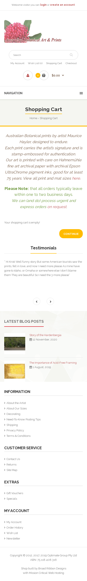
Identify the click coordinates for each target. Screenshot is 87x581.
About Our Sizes (17, 408)
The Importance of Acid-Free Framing (53, 362)
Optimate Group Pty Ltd (62, 555)
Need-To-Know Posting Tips (24, 419)
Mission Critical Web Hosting (46, 572)
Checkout (71, 63)
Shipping (12, 424)
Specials (12, 498)
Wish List (12, 533)
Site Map (12, 470)
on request (56, 206)
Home (33, 118)
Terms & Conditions (18, 435)
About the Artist (16, 403)
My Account (17, 63)
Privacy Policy (15, 430)
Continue (71, 233)
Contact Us (13, 459)
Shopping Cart (54, 63)
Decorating (13, 414)
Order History (15, 527)
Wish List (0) (35, 63)
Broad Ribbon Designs (52, 568)
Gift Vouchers (15, 493)
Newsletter (13, 538)
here (76, 178)
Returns (11, 464)
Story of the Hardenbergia (45, 335)
